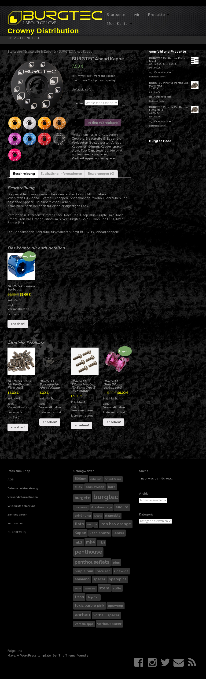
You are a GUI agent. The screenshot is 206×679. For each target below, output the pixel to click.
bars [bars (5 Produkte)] (111, 486)
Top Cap (87, 150)
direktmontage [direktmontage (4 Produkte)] (101, 507)
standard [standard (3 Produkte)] (90, 588)
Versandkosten (104, 76)
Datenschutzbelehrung (22, 488)
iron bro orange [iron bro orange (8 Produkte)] (115, 524)
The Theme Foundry (73, 656)
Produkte (156, 14)
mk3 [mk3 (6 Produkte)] (78, 542)
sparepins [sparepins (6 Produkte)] (118, 579)
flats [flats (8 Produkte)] (79, 524)
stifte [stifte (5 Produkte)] (117, 588)
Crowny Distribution (43, 31)
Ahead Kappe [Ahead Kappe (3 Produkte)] (113, 479)
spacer (117, 146)
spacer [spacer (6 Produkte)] (99, 579)
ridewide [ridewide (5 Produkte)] (121, 571)
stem (75, 150)
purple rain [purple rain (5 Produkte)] (84, 571)
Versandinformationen (22, 497)
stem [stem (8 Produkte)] (104, 588)
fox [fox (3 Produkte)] (89, 524)
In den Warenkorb (103, 122)
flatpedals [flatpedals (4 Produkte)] (112, 516)
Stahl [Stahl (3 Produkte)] (78, 588)
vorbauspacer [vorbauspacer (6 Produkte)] (109, 623)
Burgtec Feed (160, 141)
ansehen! (18, 324)
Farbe (78, 103)
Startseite (116, 14)
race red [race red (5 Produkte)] (103, 571)
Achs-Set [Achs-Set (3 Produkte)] (95, 479)
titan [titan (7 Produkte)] (79, 597)
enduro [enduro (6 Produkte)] (122, 507)
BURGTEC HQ (16, 532)
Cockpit (78, 138)
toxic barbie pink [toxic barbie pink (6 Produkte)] (89, 605)
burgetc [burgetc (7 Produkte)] (82, 498)
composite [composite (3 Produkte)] (81, 507)
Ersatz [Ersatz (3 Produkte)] (98, 516)
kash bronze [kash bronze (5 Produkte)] (100, 532)
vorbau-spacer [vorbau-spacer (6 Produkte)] (106, 615)
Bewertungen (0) (101, 173)
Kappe (106, 146)
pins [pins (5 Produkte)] (116, 562)
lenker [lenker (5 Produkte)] (119, 532)
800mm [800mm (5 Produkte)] (81, 478)
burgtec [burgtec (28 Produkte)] (105, 496)
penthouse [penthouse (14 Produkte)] (88, 552)
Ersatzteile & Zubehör (40, 52)
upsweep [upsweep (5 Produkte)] (115, 605)
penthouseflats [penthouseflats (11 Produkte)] (92, 562)
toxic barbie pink (109, 150)
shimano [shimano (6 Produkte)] (82, 579)
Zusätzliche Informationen (61, 173)
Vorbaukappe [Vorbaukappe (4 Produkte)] (84, 624)
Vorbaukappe (82, 158)
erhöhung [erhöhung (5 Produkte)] (83, 515)
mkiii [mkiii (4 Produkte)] (102, 543)
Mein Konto (117, 23)
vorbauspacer (105, 158)
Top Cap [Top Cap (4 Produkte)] (93, 597)
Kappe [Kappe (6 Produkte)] (80, 532)
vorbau (77, 154)
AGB (10, 479)
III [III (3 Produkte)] (96, 524)
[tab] (24, 174)
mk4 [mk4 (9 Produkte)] (90, 542)
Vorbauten (80, 142)
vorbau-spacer (95, 154)
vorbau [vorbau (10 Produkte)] (82, 615)
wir (137, 14)
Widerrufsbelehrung (21, 506)
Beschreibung (24, 173)
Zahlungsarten (17, 514)
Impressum (14, 523)
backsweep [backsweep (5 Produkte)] (95, 486)
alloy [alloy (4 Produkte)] (78, 487)
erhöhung (91, 146)
